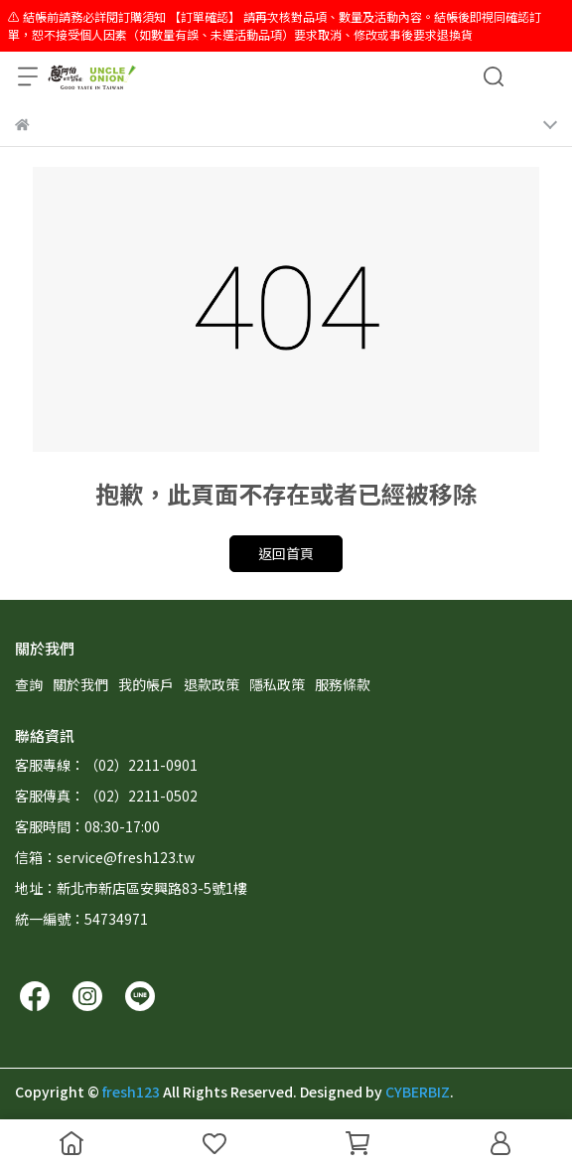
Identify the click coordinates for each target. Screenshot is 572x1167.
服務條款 (342, 684)
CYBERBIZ (417, 1091)
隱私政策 (277, 684)
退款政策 (211, 684)
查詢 (29, 684)
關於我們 (80, 684)
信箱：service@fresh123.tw (105, 857)
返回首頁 (286, 553)
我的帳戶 (146, 684)
